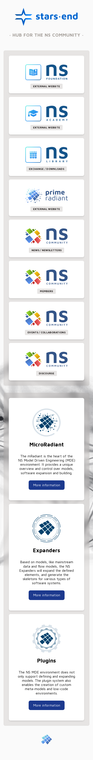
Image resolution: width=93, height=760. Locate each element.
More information (46, 485)
